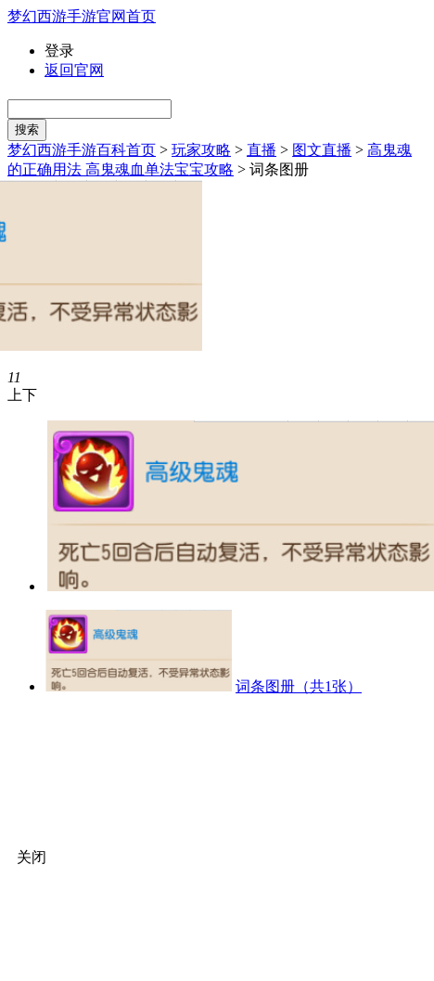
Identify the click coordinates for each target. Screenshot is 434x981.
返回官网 (74, 70)
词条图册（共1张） (299, 686)
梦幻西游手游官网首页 (81, 16)
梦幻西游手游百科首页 (81, 150)
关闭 (31, 857)
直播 (261, 150)
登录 (59, 50)
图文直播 (321, 150)
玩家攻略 (201, 150)
